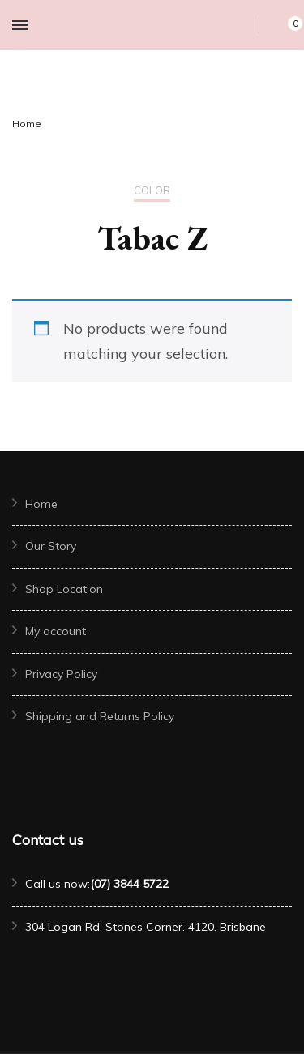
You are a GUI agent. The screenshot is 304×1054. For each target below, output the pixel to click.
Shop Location (64, 589)
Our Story (50, 546)
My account (55, 631)
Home (41, 504)
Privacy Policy (61, 674)
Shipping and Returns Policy (99, 716)
